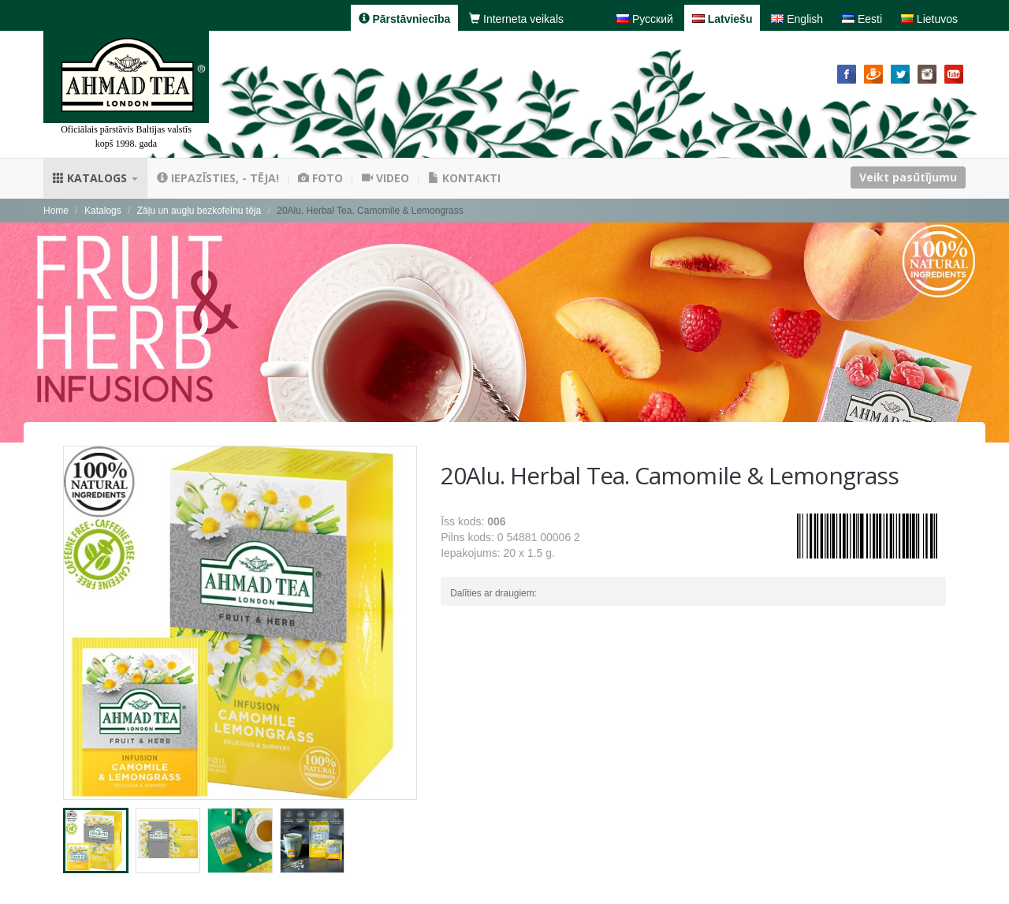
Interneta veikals (516, 19)
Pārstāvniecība (405, 19)
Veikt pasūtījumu (908, 177)
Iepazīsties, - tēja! (218, 177)
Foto (320, 177)
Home (56, 210)
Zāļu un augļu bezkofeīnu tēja (199, 210)
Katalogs (95, 177)
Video (385, 177)
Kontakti (464, 177)
